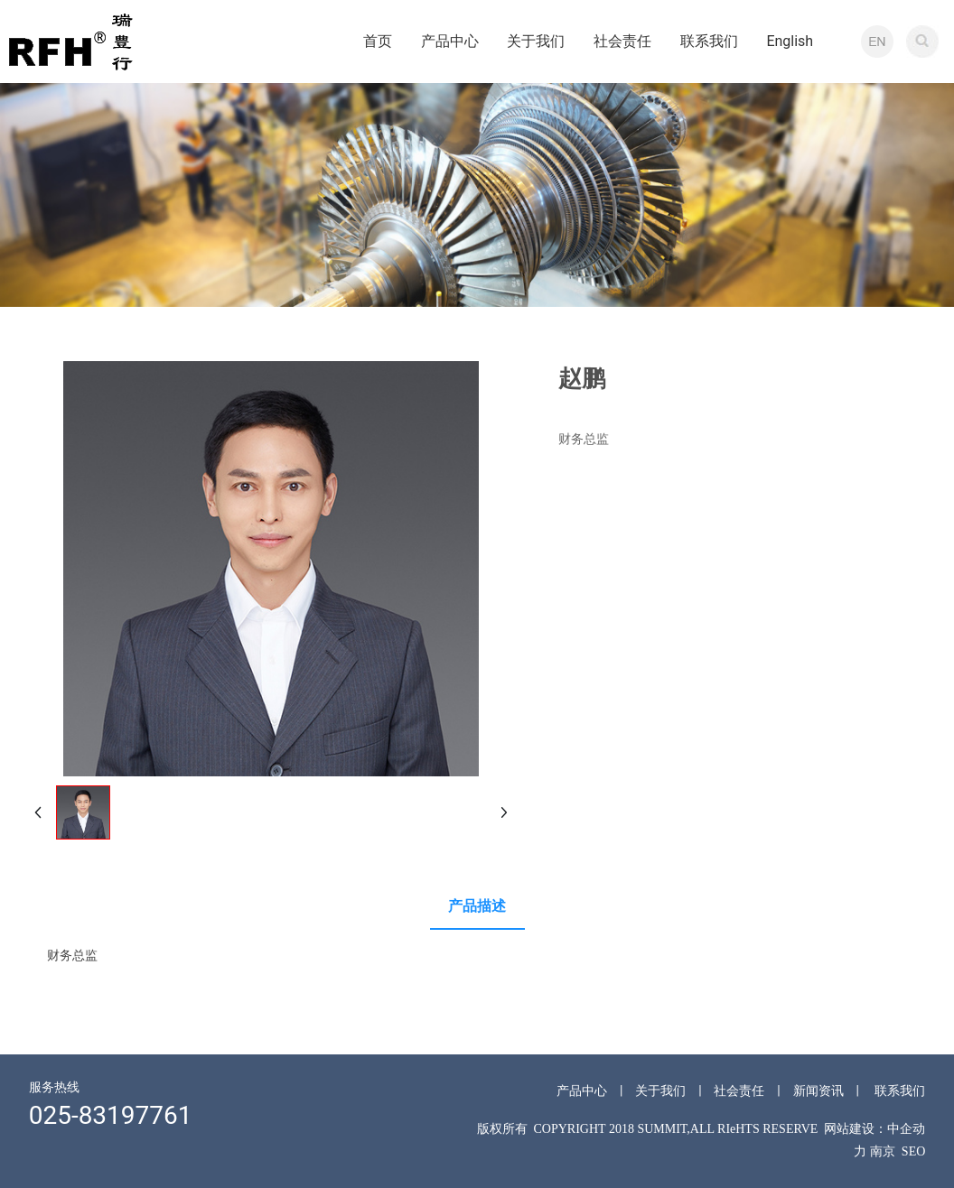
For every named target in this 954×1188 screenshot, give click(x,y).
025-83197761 (110, 1115)
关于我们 (660, 1090)
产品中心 (581, 1090)
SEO (913, 1151)
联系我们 (899, 1090)
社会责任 (739, 1090)
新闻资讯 (818, 1090)
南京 (882, 1151)
